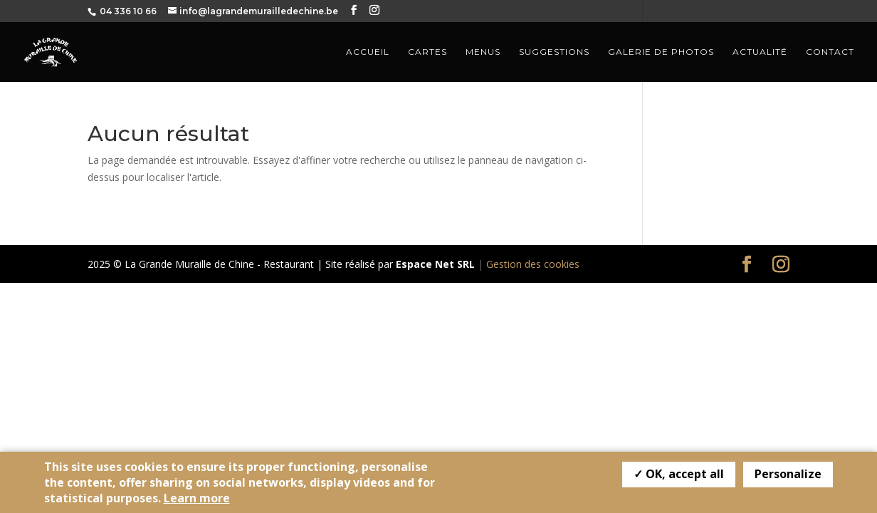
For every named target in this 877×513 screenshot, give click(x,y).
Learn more (197, 498)
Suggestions (554, 52)
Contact (830, 52)
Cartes (427, 52)
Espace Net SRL (435, 264)
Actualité (759, 52)
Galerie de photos (661, 52)
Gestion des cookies (532, 264)
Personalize (788, 474)
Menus (483, 52)
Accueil (367, 52)
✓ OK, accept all (679, 474)
